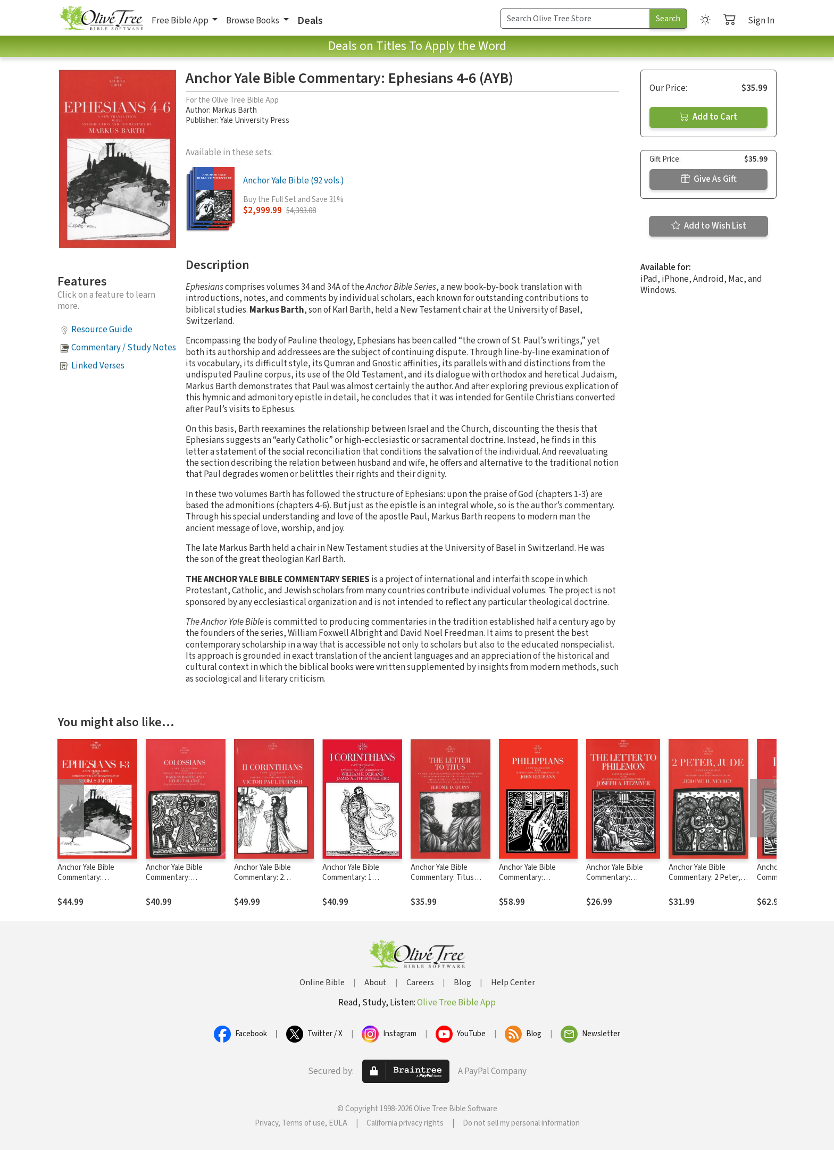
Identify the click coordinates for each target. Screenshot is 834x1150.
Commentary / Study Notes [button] (123, 347)
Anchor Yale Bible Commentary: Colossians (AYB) (174, 877)
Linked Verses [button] (97, 365)
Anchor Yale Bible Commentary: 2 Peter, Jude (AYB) (704, 877)
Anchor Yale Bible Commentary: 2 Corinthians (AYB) (263, 877)
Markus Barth (234, 110)
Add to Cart (708, 117)
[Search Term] (575, 19)
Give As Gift (709, 179)
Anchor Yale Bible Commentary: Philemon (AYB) (614, 877)
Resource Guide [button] (101, 329)
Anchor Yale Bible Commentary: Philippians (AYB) (527, 877)
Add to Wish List (708, 226)
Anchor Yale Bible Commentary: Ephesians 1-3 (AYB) (90, 877)
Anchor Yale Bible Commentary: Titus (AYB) (442, 877)
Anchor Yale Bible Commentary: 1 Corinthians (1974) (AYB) (362, 877)
